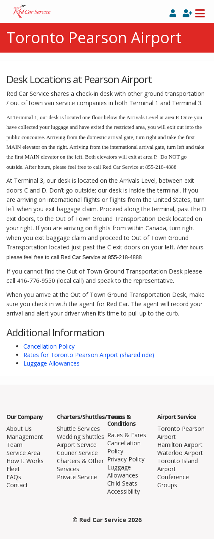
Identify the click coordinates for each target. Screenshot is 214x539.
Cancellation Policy (49, 346)
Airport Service (77, 445)
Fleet (13, 469)
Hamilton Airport (180, 445)
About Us (19, 428)
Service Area (23, 453)
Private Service (77, 477)
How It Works (25, 461)
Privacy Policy (126, 459)
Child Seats (122, 483)
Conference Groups (173, 481)
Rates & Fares (126, 435)
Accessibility (123, 491)
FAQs (13, 477)
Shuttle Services (78, 428)
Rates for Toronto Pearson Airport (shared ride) (88, 355)
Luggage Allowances (51, 363)
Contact (17, 485)
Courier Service (77, 453)
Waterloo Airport (180, 453)
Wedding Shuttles (80, 437)
